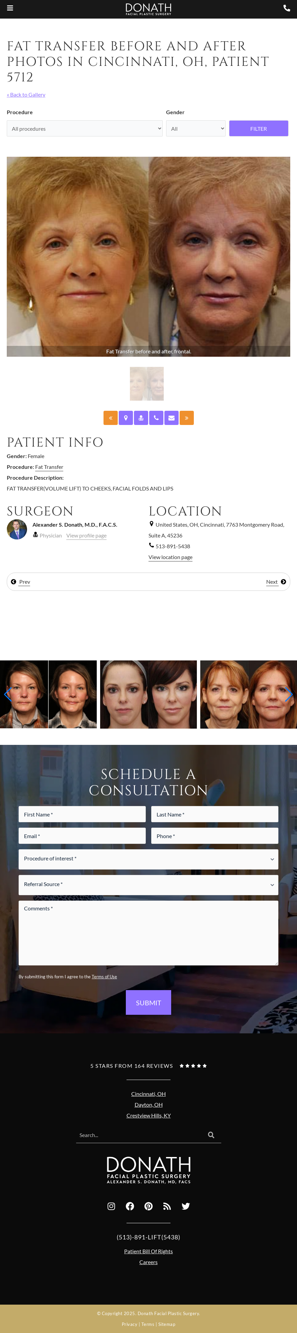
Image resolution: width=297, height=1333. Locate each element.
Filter (258, 128)
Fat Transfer (49, 466)
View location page (170, 557)
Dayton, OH (149, 1104)
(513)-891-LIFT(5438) (148, 1237)
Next (276, 581)
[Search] (211, 1135)
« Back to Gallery (26, 94)
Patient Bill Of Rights (148, 1251)
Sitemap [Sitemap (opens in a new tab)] (167, 1324)
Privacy (130, 1324)
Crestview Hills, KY (149, 1115)
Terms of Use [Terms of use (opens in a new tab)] (104, 976)
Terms (148, 1324)
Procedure (20, 112)
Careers (148, 1262)
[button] (8, 694)
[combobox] (138, 1135)
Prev (20, 581)
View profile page (86, 535)
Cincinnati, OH (148, 1093)
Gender (175, 112)
